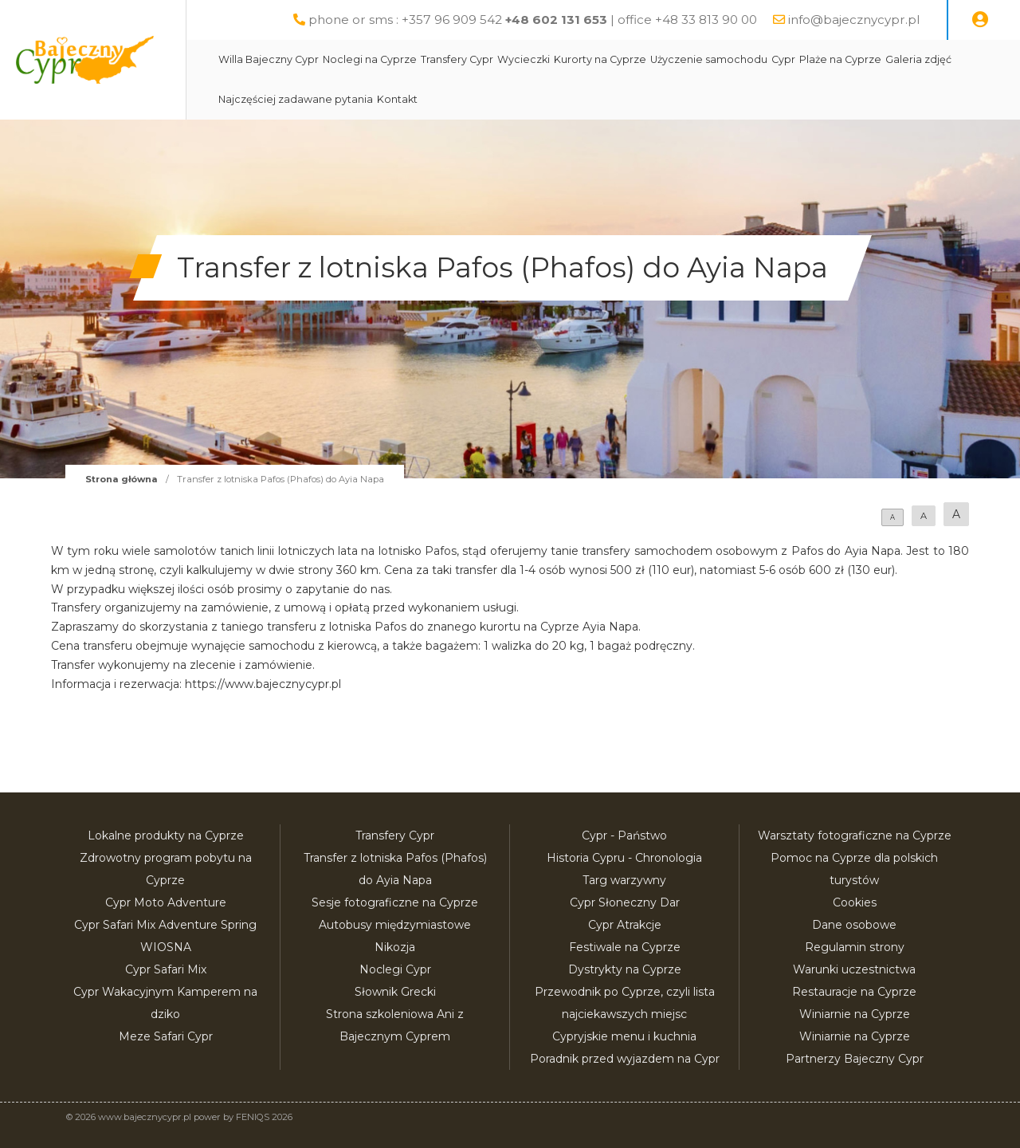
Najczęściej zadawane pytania (333, 99)
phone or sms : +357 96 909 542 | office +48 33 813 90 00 (532, 19)
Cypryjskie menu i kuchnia (624, 1036)
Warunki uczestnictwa (854, 969)
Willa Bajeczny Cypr (306, 59)
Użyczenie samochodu (746, 59)
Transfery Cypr (494, 59)
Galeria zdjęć (956, 59)
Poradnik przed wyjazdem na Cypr (625, 1059)
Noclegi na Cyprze (407, 59)
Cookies (855, 902)
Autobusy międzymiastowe (395, 925)
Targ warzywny (624, 880)
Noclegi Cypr (395, 969)
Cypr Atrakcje (624, 925)
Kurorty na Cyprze (637, 59)
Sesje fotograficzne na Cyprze (395, 902)
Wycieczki (561, 59)
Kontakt (434, 99)
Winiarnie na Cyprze (854, 1014)
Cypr (821, 59)
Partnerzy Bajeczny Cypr (855, 1059)
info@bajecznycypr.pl (854, 19)
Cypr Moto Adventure (165, 902)
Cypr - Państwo (624, 835)
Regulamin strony (854, 947)
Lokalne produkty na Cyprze (166, 835)
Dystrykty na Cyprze (624, 969)
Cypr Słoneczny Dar (625, 902)
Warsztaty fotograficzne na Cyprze (854, 835)
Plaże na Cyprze (878, 59)
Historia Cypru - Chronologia (624, 858)
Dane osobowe (854, 925)
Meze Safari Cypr (166, 1036)
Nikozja (395, 947)
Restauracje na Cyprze (854, 992)
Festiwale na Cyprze (625, 947)
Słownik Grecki (395, 992)
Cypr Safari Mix (165, 969)
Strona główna (121, 479)
